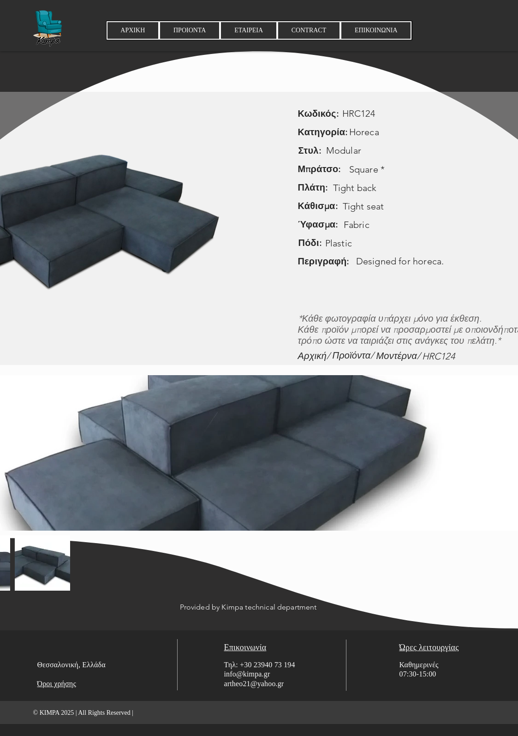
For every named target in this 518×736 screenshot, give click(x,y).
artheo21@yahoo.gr (254, 684)
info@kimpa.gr (247, 674)
